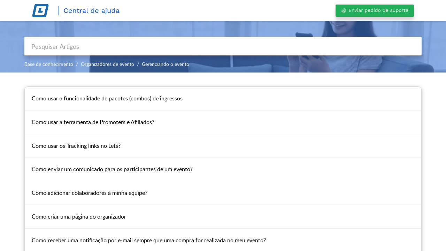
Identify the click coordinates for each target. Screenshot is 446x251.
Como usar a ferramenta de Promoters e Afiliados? (93, 122)
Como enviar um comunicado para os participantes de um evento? (112, 169)
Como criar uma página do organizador (79, 216)
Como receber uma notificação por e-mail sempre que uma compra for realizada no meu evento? (149, 240)
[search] (223, 46)
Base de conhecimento (48, 64)
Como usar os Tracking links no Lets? (76, 146)
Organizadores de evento (107, 64)
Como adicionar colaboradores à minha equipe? (89, 193)
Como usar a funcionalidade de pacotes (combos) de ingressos (107, 98)
